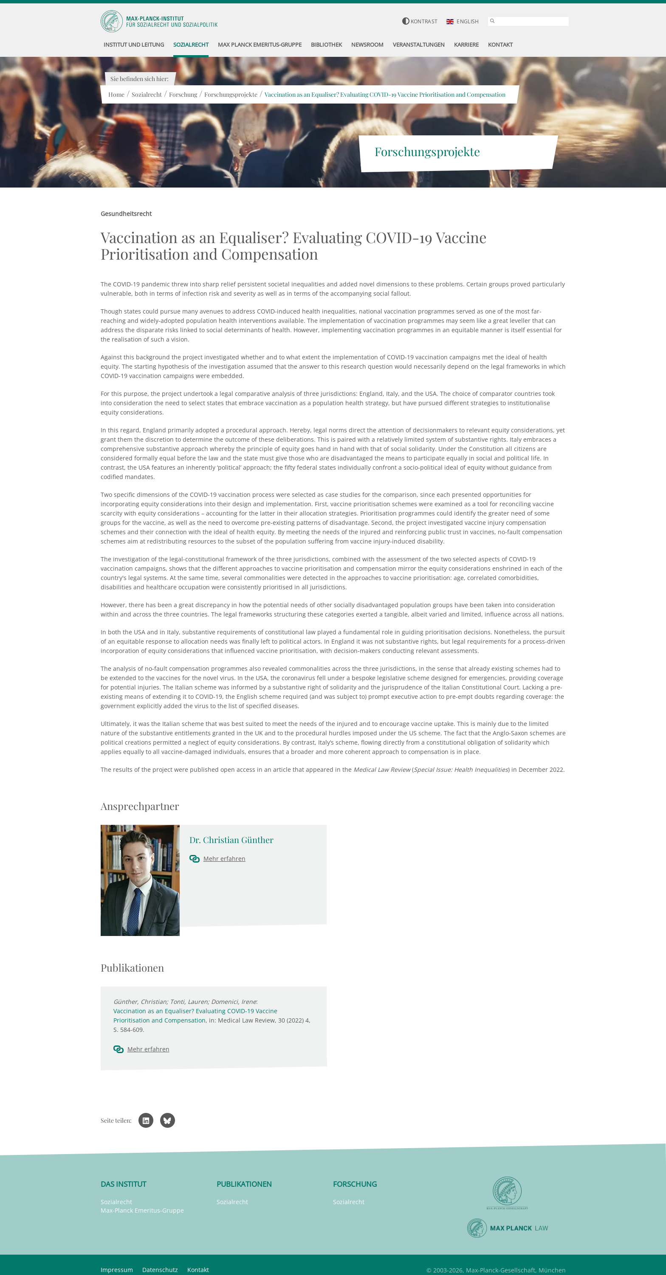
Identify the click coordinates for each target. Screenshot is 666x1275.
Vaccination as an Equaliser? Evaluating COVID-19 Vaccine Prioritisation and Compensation (385, 94)
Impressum (117, 1270)
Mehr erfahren (224, 859)
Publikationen (244, 1184)
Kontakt (198, 1270)
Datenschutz (160, 1270)
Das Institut (123, 1184)
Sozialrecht (147, 94)
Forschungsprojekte (230, 94)
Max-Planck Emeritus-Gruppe (142, 1210)
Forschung (183, 94)
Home (116, 94)
